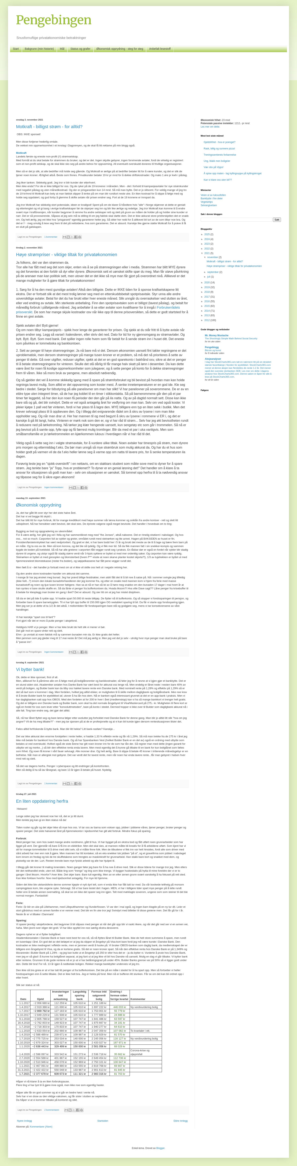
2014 (207, 310)
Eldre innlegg (181, 1120)
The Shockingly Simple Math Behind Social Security (231, 338)
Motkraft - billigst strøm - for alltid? (49, 126)
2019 (207, 287)
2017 (207, 296)
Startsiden (102, 1120)
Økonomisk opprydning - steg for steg (120, 48)
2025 (207, 234)
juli (209, 276)
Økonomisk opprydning (38, 505)
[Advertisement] (148, 82)
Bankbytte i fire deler (212, 198)
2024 (207, 239)
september (213, 272)
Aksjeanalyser (213, 359)
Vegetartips (207, 202)
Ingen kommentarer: (54, 487)
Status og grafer (80, 48)
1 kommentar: (51, 237)
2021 (207, 253)
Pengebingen (54, 19)
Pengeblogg (212, 347)
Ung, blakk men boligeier (217, 161)
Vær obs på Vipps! (214, 167)
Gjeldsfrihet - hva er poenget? (219, 142)
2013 (207, 315)
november (213, 257)
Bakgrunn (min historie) (39, 48)
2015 (207, 306)
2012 (207, 320)
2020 (207, 282)
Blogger (160, 1148)
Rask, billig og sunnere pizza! (219, 148)
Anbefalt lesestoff (160, 48)
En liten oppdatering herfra (42, 801)
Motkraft (21, 152)
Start (16, 48)
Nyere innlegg (24, 1120)
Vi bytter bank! (30, 669)
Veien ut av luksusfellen (213, 195)
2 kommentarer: (52, 1110)
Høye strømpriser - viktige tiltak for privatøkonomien (66, 254)
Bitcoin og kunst (213, 350)
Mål (62, 48)
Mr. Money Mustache (216, 335)
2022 (207, 248)
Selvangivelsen (209, 205)
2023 (207, 243)
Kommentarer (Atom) (41, 1126)
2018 (207, 292)
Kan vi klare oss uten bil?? (218, 179)
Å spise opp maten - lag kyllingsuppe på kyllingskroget (232, 173)
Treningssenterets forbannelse (220, 154)
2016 (207, 301)
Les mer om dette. (210, 126)
